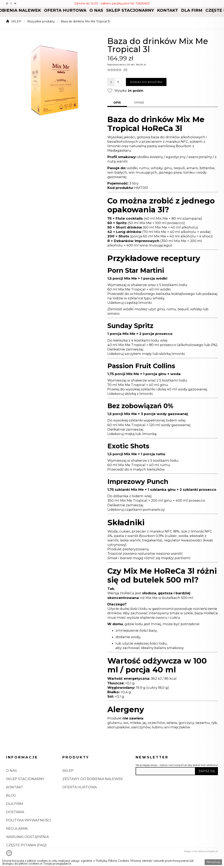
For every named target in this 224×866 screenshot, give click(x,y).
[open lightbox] (52, 314)
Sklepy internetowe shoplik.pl (201, 851)
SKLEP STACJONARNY (130, 10)
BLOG (11, 811)
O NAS (96, 10)
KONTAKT (167, 10)
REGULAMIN (17, 844)
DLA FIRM (191, 10)
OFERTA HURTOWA (65, 10)
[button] (65, 10)
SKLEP (16, 21)
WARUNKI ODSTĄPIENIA (27, 852)
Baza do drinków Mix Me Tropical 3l (85, 21)
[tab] (117, 103)
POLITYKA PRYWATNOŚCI (28, 835)
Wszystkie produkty (41, 21)
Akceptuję (213, 862)
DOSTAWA (15, 827)
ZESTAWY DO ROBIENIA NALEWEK (92, 794)
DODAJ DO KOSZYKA (146, 82)
